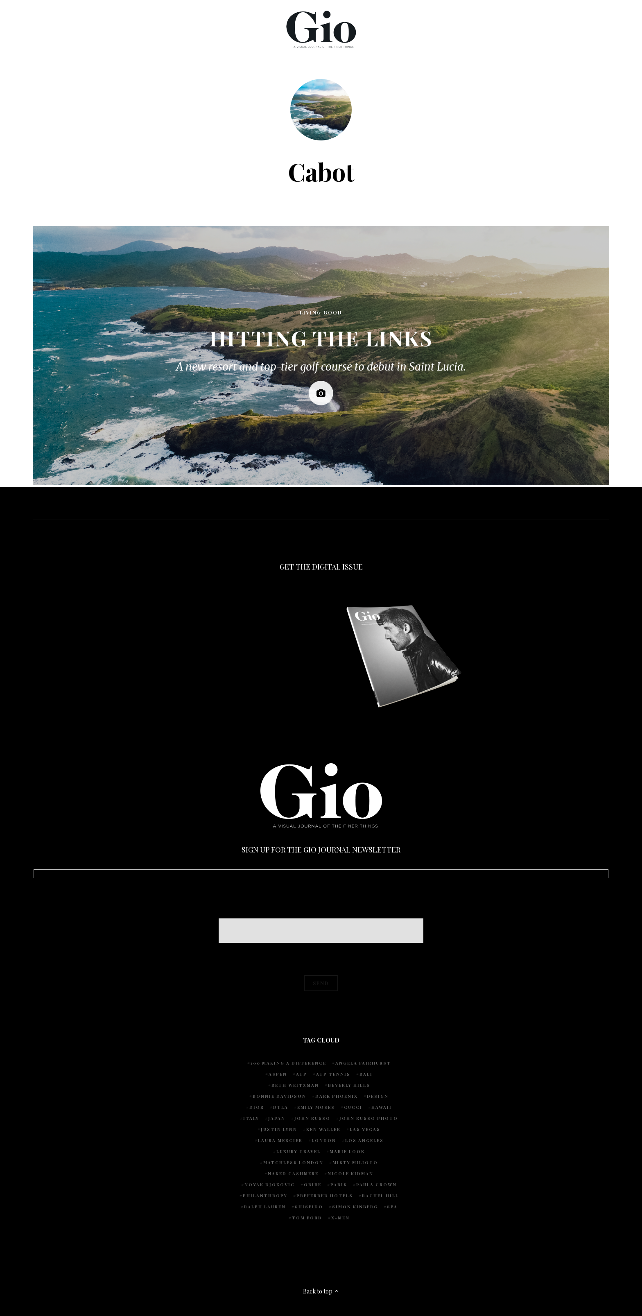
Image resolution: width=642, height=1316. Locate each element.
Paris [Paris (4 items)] (338, 1184)
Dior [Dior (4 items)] (256, 1107)
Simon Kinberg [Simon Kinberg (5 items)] (355, 1207)
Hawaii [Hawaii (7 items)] (381, 1107)
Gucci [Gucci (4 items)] (353, 1107)
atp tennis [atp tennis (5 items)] (333, 1074)
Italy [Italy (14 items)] (251, 1118)
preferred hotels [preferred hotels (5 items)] (324, 1195)
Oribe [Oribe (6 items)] (312, 1184)
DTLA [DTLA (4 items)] (280, 1107)
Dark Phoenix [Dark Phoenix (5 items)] (336, 1096)
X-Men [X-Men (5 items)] (340, 1218)
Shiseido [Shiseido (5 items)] (309, 1207)
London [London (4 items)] (324, 1140)
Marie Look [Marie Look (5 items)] (347, 1151)
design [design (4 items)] (378, 1096)
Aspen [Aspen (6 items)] (278, 1074)
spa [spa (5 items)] (392, 1207)
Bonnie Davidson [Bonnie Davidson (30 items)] (279, 1096)
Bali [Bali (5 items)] (366, 1074)
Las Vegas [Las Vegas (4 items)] (365, 1129)
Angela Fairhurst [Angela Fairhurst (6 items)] (363, 1063)
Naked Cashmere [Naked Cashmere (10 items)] (293, 1173)
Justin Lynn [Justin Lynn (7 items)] (279, 1129)
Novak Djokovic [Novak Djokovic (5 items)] (269, 1184)
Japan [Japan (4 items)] (276, 1118)
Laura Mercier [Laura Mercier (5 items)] (280, 1140)
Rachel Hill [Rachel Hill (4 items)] (380, 1195)
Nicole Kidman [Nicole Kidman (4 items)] (350, 1173)
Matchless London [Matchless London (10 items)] (293, 1162)
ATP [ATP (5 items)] (301, 1074)
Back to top (321, 1291)
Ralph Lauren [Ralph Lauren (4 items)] (265, 1207)
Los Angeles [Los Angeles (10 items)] (364, 1140)
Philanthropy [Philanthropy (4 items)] (265, 1195)
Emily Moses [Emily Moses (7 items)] (316, 1107)
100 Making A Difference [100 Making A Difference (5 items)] (288, 1063)
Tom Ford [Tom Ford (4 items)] (307, 1218)
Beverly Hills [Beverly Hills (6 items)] (349, 1085)
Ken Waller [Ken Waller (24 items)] (323, 1129)
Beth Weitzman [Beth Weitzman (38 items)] (295, 1085)
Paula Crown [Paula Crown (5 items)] (376, 1184)
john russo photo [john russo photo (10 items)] (368, 1118)
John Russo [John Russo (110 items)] (312, 1118)
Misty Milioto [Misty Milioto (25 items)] (355, 1162)
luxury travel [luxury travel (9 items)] (298, 1151)
